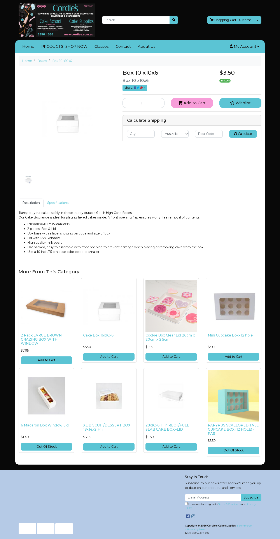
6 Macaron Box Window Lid (45, 425)
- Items (230, 20)
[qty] (141, 134)
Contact (123, 46)
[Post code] (209, 134)
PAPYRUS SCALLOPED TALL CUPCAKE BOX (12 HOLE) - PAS (233, 429)
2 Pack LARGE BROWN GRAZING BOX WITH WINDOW (41, 339)
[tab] (31, 203)
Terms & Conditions (229, 504)
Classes (101, 46)
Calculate (243, 134)
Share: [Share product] (133, 87)
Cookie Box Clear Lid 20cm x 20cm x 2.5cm (170, 337)
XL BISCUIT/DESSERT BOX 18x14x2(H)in (106, 427)
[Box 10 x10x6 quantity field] (143, 103)
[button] (244, 46)
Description (31, 203)
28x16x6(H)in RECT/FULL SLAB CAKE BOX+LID (167, 427)
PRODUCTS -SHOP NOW (64, 46)
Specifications (57, 203)
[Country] (175, 134)
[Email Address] (213, 497)
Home (28, 46)
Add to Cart (192, 102)
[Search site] (174, 20)
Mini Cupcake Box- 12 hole (230, 335)
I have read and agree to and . (220, 505)
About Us (147, 46)
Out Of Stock (47, 447)
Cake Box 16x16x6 (98, 335)
